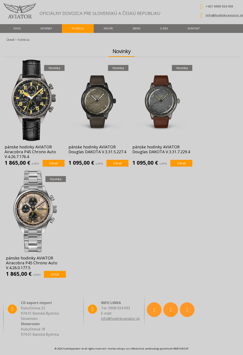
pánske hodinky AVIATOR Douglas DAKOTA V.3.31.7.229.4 (161, 149)
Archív (108, 28)
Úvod (10, 40)
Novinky (46, 28)
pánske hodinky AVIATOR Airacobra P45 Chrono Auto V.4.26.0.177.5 (31, 262)
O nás (164, 28)
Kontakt (194, 28)
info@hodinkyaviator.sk (120, 318)
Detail (53, 163)
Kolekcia (78, 28)
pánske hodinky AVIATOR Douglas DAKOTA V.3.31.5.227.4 (97, 149)
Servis (136, 28)
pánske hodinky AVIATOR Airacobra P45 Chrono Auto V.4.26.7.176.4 (30, 151)
